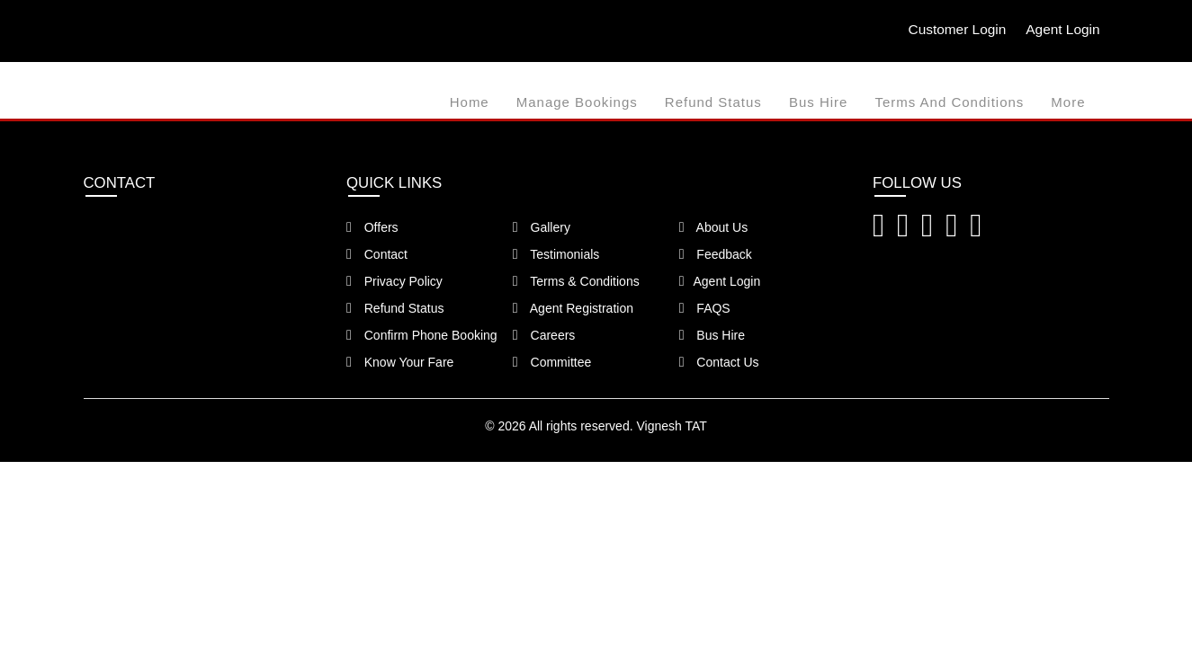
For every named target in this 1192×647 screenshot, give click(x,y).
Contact (377, 254)
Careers (544, 335)
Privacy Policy (394, 281)
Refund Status (713, 102)
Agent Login (1061, 29)
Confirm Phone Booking (421, 335)
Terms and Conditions (949, 102)
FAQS (704, 308)
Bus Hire (818, 102)
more (1068, 102)
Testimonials (556, 254)
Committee (552, 362)
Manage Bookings (577, 102)
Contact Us (719, 362)
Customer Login (952, 29)
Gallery (541, 227)
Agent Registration (573, 308)
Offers (372, 227)
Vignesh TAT (671, 426)
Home (469, 102)
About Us (713, 227)
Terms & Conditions (576, 281)
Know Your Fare (399, 362)
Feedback (715, 254)
